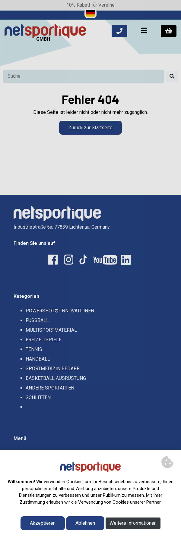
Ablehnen (85, 523)
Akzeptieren (43, 523)
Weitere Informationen (133, 523)
